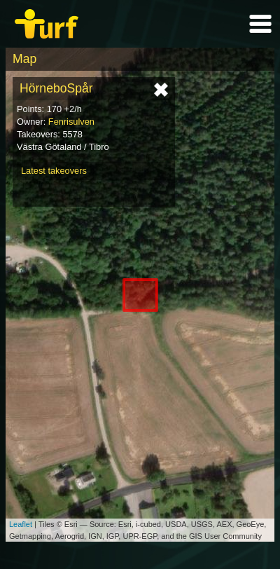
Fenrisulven (71, 121)
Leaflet (20, 524)
